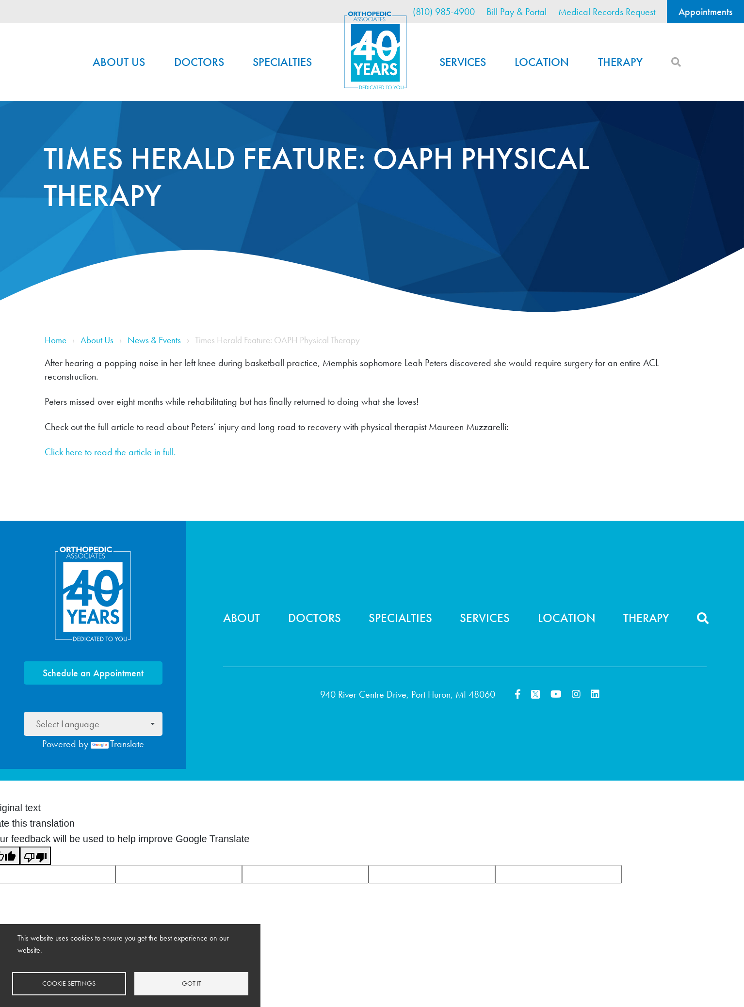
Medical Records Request (606, 11)
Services (462, 61)
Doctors (199, 61)
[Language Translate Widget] (93, 724)
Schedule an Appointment (93, 673)
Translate (117, 743)
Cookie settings (69, 983)
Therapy (620, 61)
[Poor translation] (35, 856)
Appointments (705, 11)
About (241, 618)
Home (375, 50)
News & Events (154, 340)
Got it (191, 983)
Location (542, 61)
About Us (119, 61)
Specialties (282, 61)
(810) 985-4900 (444, 11)
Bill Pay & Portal (516, 11)
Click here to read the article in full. (110, 452)
